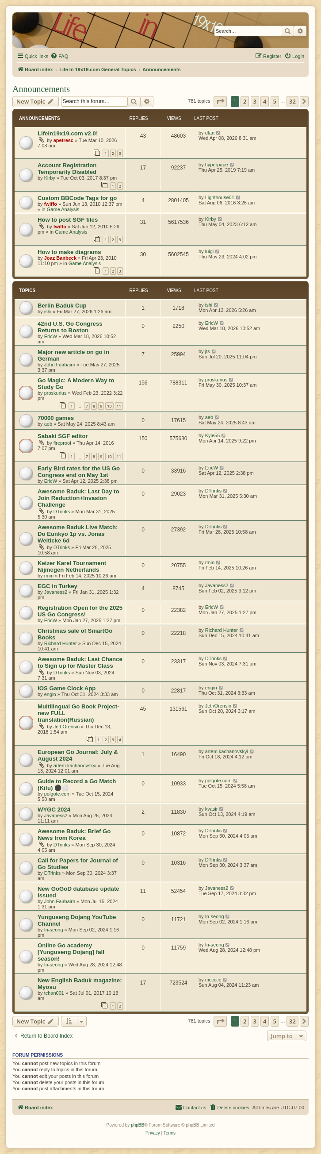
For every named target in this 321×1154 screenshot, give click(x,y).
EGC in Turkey (57, 586)
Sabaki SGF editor (63, 436)
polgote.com (57, 793)
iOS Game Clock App (67, 688)
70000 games (56, 418)
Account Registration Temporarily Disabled (67, 168)
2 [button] (244, 101)
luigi (209, 251)
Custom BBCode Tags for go (77, 198)
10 (109, 406)
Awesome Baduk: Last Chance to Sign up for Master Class (80, 662)
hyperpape (216, 164)
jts (207, 351)
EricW (50, 336)
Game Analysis (63, 209)
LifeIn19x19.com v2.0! (68, 133)
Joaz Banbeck (60, 258)
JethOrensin (67, 726)
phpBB (137, 1125)
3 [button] (254, 101)
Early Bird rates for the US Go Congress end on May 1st (79, 471)
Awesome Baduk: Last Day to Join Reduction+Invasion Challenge (78, 498)
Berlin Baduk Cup (62, 305)
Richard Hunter (60, 643)
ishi (48, 311)
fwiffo (50, 204)
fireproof (62, 443)
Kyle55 (212, 435)
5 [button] (274, 101)
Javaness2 (56, 592)
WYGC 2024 (54, 809)
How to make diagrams (69, 252)
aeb (48, 424)
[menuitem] (59, 56)
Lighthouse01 (219, 197)
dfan (209, 132)
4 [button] (264, 101)
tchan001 (54, 993)
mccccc (213, 979)
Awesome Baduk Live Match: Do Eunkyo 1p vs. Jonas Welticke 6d (78, 534)
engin (50, 694)
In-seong (53, 929)
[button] (220, 101)
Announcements (41, 89)
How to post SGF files (68, 219)
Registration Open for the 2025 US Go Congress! (80, 611)
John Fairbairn (59, 364)
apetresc (63, 140)
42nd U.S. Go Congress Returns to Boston (70, 327)
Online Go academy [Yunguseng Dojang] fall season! (71, 952)
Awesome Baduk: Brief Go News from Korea (74, 834)
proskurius (55, 393)
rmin (49, 575)
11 (119, 406)
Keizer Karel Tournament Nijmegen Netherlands (72, 566)
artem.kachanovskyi (75, 765)
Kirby (49, 178)
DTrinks (62, 511)
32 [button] (292, 101)
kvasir (211, 809)
